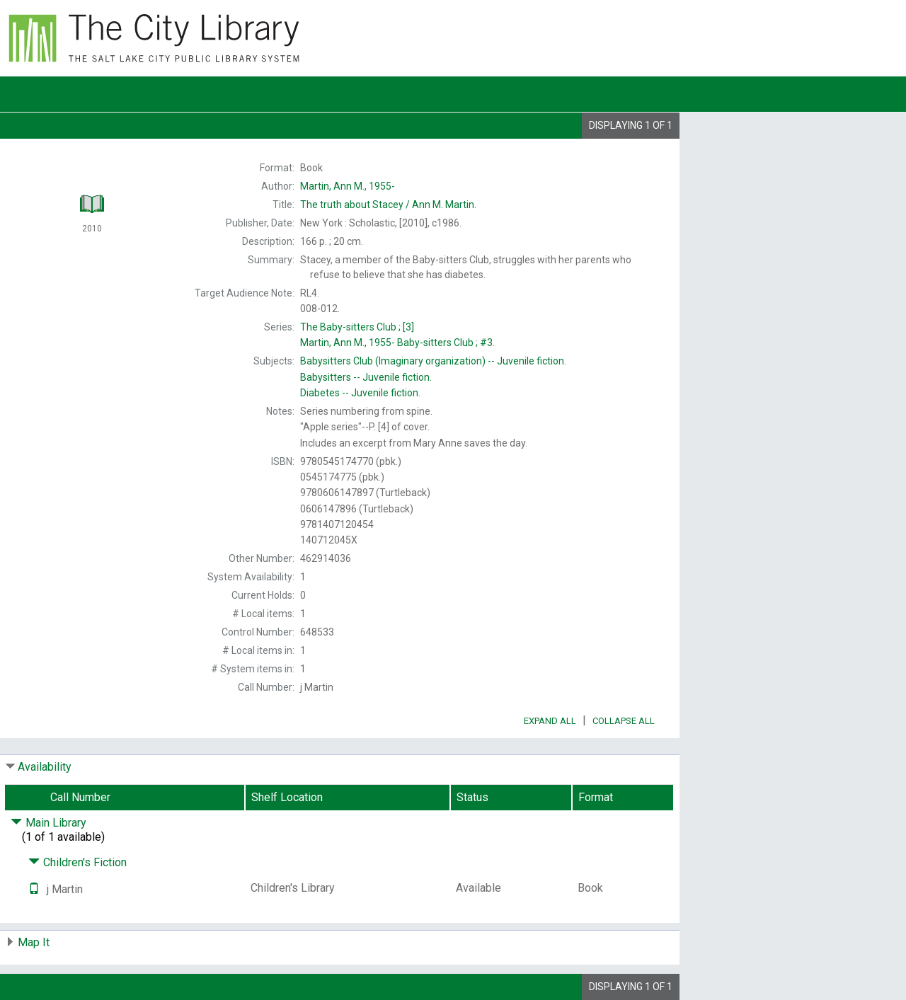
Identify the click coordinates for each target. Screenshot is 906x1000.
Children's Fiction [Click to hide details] (77, 862)
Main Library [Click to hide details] (48, 822)
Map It (34, 942)
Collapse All (623, 720)
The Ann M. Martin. (388, 204)
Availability (44, 767)
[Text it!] (34, 889)
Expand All (550, 720)
